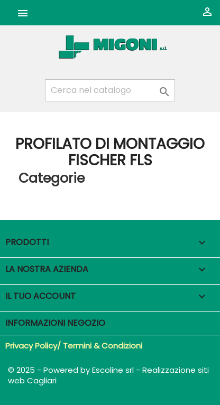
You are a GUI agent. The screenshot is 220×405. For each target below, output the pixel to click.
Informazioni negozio (55, 323)
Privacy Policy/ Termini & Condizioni (73, 345)
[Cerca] (110, 90)
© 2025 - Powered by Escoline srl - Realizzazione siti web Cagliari (108, 375)
